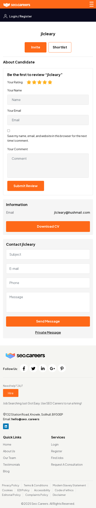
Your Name (14, 90)
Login (55, 444)
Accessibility (42, 490)
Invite (35, 47)
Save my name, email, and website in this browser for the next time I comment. (47, 138)
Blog (6, 471)
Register (56, 451)
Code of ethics (64, 490)
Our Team (9, 458)
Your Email (14, 110)
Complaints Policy (36, 494)
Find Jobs (57, 458)
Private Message (48, 332)
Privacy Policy (10, 485)
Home (7, 444)
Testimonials (11, 464)
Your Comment (17, 149)
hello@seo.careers (25, 419)
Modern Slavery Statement (69, 485)
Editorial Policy (11, 494)
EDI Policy (23, 490)
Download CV (48, 226)
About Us (9, 451)
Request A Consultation (67, 464)
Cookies (7, 490)
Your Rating (15, 82)
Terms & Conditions (36, 485)
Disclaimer (59, 494)
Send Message (48, 321)
